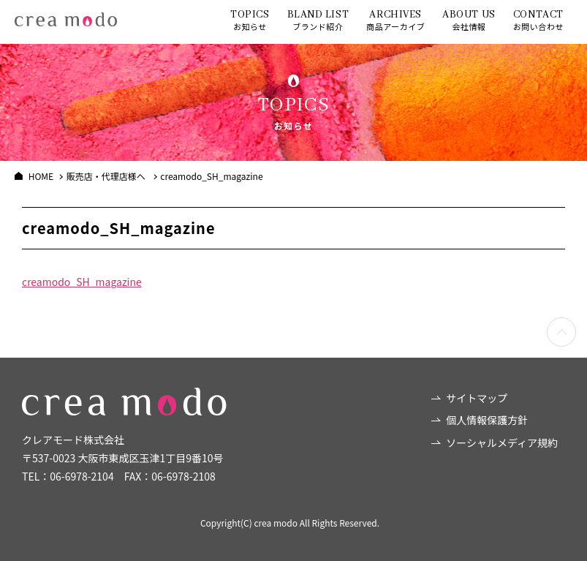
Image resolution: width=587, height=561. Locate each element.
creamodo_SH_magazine (82, 281)
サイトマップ (476, 398)
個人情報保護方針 (487, 420)
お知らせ (249, 20)
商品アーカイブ (395, 20)
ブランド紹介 (318, 20)
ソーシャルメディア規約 (502, 442)
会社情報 (468, 20)
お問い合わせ (538, 20)
